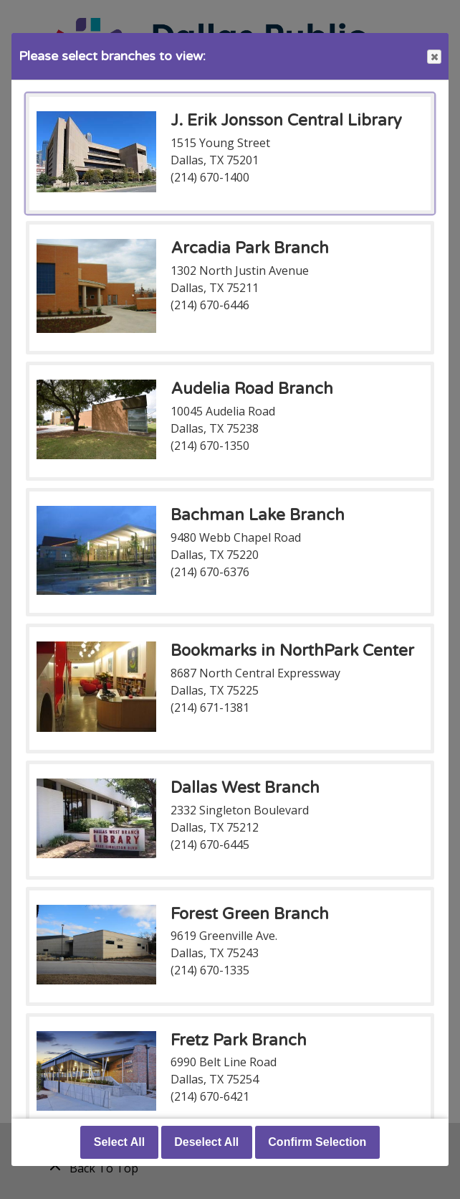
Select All (119, 1142)
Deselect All (206, 1142)
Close (433, 57)
